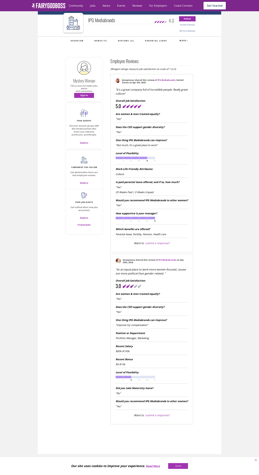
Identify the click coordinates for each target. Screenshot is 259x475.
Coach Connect (183, 5)
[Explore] (84, 142)
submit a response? (157, 243)
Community (76, 5)
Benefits (100, 41)
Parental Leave (156, 41)
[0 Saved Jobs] (84, 224)
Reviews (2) (126, 41)
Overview (77, 41)
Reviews (137, 5)
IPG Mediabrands (166, 80)
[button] (187, 18)
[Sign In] (84, 95)
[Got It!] (178, 466)
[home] (48, 5)
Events (121, 5)
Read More (153, 466)
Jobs (92, 5)
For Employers (158, 5)
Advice (106, 5)
